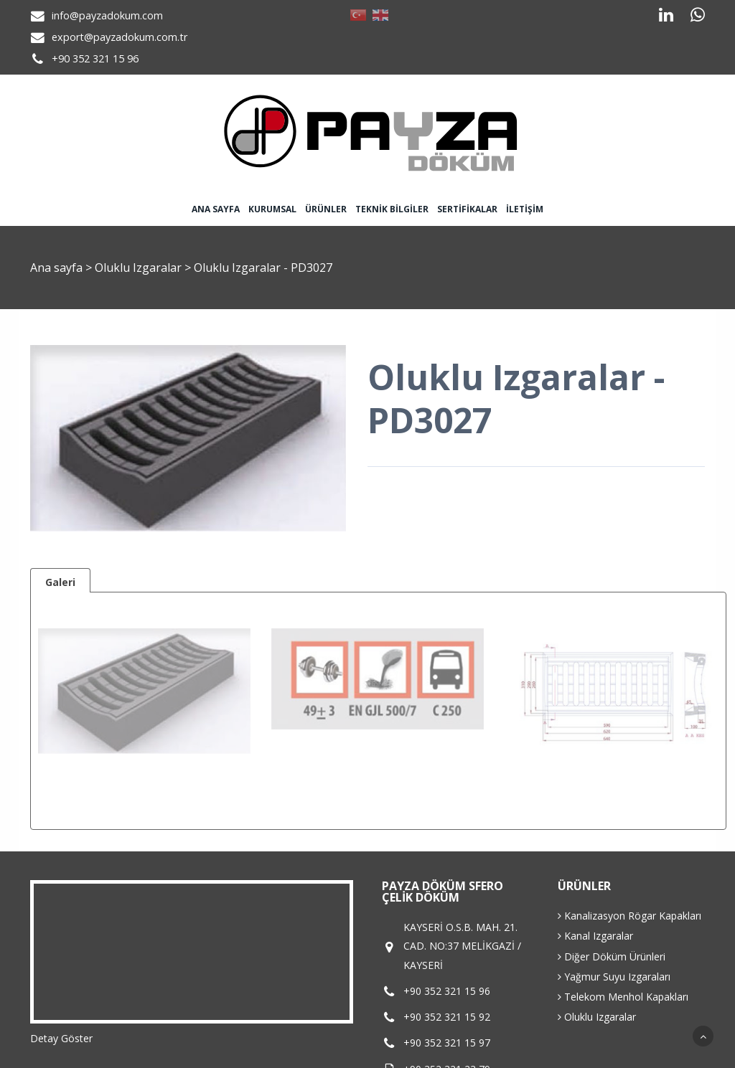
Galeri (60, 582)
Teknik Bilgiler (392, 209)
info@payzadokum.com (107, 15)
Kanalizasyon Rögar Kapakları (629, 915)
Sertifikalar (467, 209)
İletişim (524, 209)
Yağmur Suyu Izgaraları (614, 976)
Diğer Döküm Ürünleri (611, 956)
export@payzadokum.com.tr (119, 37)
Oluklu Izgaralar (139, 267)
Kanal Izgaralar (595, 935)
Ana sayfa (216, 209)
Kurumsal (272, 209)
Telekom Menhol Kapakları (623, 996)
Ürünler (326, 209)
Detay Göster (61, 1038)
